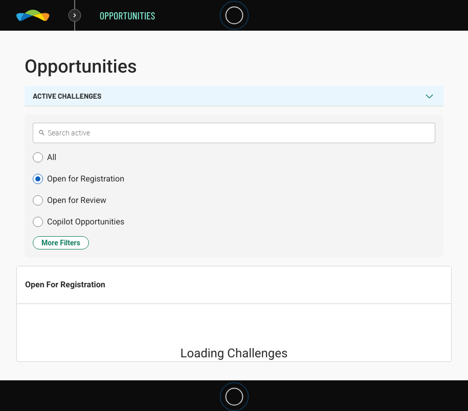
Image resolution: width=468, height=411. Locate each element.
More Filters (60, 243)
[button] (234, 157)
